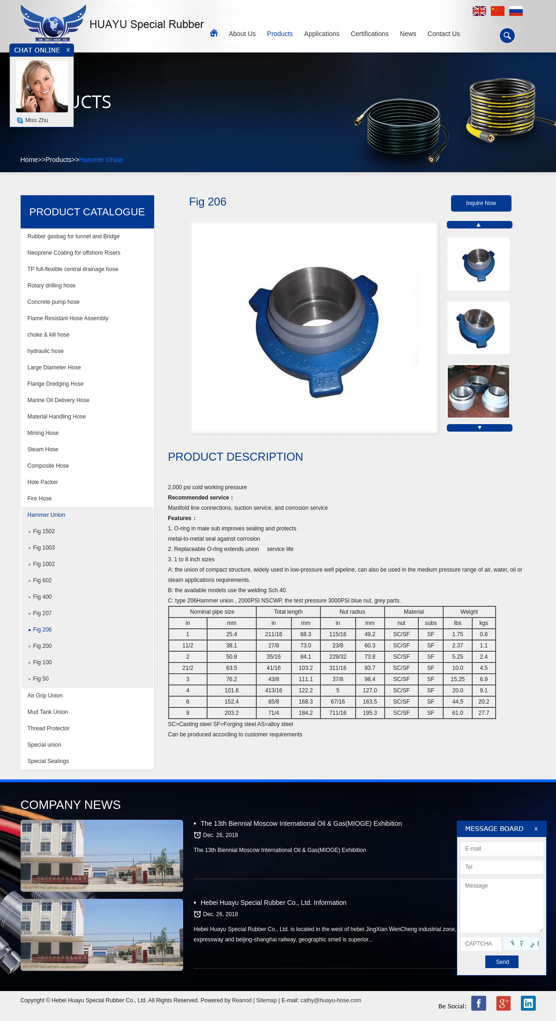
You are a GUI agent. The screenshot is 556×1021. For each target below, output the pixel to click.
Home (29, 159)
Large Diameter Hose (54, 367)
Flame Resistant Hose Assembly (68, 318)
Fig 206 (42, 629)
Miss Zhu (36, 120)
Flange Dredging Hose (56, 384)
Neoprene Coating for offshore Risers (74, 253)
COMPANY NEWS (71, 805)
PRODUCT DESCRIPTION (236, 456)
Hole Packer (43, 482)
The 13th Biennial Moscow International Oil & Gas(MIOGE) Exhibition (301, 823)
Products (280, 33)
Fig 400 (42, 597)
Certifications (370, 33)
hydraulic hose (46, 351)
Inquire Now (481, 203)
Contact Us (444, 33)
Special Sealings (48, 761)
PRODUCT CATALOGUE (87, 212)
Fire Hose (40, 498)
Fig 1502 (44, 531)
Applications (322, 33)
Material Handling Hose (57, 416)
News (408, 33)
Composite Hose (48, 466)
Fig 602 (42, 580)
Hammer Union (101, 159)
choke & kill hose (49, 334)
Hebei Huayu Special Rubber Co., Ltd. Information (274, 902)
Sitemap (266, 1000)
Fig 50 (41, 679)
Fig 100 (42, 662)
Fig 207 (42, 613)
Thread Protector (49, 728)
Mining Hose (43, 433)
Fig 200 (42, 646)
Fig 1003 (44, 547)
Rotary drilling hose (52, 285)
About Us (242, 33)
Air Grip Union (45, 695)
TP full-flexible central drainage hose (73, 269)
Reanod (242, 1000)
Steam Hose (43, 449)
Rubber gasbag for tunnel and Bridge (74, 236)
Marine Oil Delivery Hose (59, 400)
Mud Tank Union (48, 712)
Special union (47, 745)
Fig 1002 (44, 564)
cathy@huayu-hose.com (331, 1000)
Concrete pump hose (54, 302)
